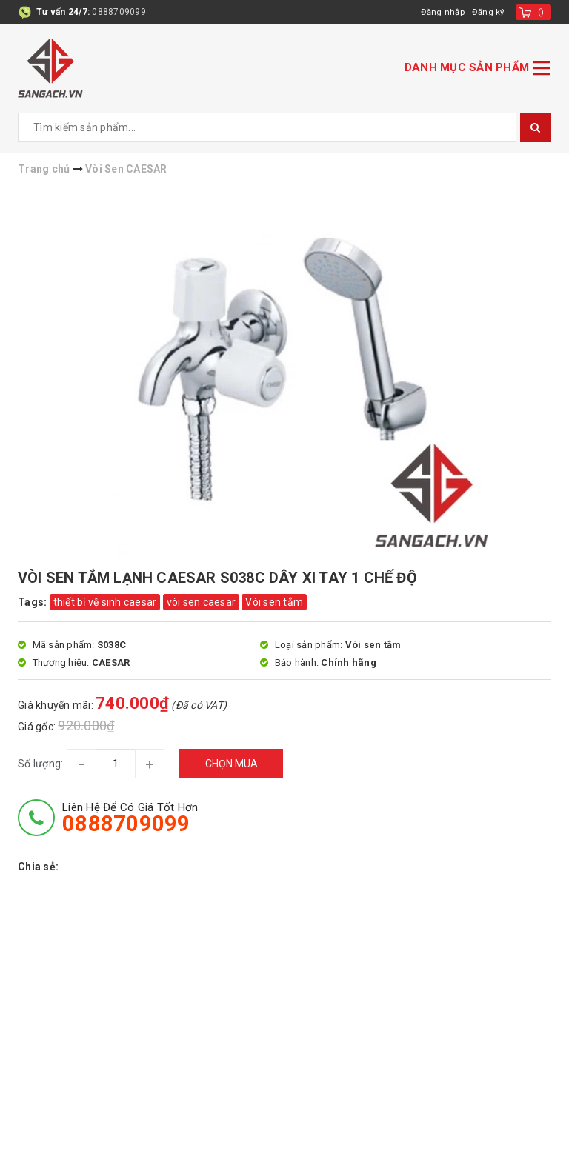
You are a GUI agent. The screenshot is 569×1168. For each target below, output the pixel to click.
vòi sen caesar (201, 602)
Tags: (34, 602)
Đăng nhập (440, 12)
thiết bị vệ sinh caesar (105, 602)
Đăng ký (487, 12)
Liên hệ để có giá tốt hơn (130, 818)
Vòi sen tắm (274, 602)
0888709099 (119, 12)
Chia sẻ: (38, 866)
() (541, 12)
